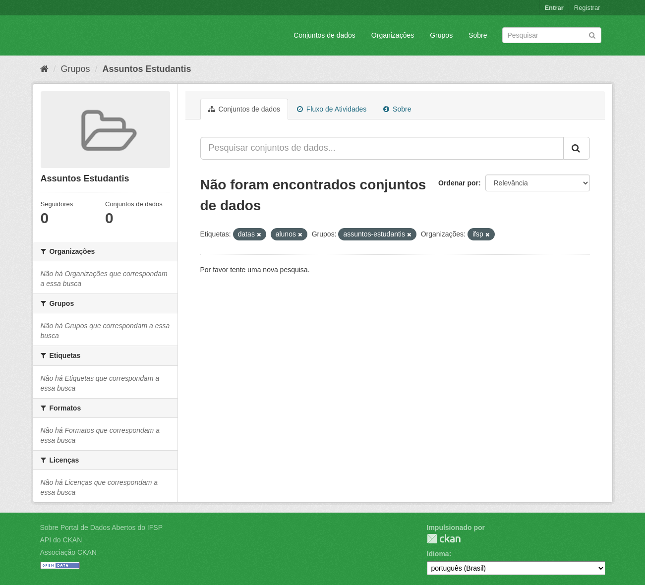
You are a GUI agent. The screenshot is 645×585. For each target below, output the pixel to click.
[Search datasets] (551, 35)
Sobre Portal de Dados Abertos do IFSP (101, 527)
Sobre (478, 35)
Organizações (392, 35)
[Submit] (592, 34)
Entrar (553, 7)
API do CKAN (61, 540)
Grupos (441, 35)
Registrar (587, 7)
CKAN (444, 538)
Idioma (438, 554)
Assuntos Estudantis (147, 69)
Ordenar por (458, 183)
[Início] (44, 69)
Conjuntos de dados (324, 35)
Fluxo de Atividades (331, 109)
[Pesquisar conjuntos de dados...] (382, 148)
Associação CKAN (68, 552)
